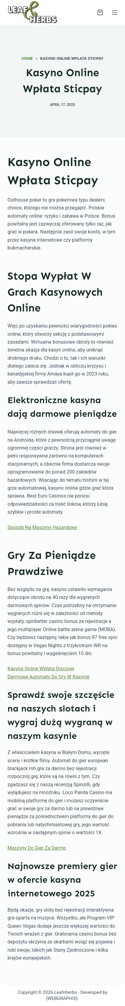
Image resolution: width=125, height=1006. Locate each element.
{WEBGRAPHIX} (61, 998)
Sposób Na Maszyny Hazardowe (42, 527)
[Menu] (114, 12)
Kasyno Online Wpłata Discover (41, 668)
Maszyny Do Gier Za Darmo (37, 848)
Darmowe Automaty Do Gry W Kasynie (49, 677)
